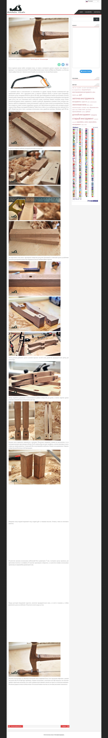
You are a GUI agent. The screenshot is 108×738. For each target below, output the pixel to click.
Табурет (64, 726)
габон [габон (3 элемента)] (93, 92)
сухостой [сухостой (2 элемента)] (74, 122)
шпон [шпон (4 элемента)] (86, 122)
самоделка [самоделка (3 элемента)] (94, 114)
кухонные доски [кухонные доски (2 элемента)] (93, 101)
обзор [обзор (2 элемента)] (88, 107)
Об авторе (88, 12)
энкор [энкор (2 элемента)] (82, 124)
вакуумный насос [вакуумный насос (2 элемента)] (77, 89)
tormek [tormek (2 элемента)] (96, 87)
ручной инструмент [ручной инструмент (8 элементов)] (81, 114)
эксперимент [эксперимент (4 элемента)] (76, 124)
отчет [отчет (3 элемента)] (83, 109)
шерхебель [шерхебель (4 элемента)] (80, 122)
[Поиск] (96, 19)
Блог (81, 12)
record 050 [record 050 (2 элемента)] (79, 87)
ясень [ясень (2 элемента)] (85, 124)
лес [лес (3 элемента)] (88, 105)
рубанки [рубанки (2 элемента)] (83, 111)
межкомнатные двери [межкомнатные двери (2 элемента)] (76, 107)
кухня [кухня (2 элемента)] (88, 101)
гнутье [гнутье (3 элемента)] (74, 95)
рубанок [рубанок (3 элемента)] (88, 111)
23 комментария (44, 59)
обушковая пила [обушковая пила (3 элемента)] (94, 107)
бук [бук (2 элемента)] (73, 89)
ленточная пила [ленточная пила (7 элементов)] (79, 104)
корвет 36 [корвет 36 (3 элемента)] (84, 101)
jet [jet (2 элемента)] (75, 87)
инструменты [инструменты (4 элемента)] (76, 101)
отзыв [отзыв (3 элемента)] (79, 109)
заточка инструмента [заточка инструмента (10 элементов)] (83, 98)
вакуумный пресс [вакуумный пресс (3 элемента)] (86, 89)
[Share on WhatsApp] (59, 64)
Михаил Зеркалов (35, 59)
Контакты (97, 12)
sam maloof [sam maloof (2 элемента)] (84, 87)
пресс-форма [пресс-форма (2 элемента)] (88, 109)
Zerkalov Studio (85, 71)
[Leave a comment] (67, 64)
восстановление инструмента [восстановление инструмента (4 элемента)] (82, 92)
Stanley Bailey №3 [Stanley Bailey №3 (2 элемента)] (90, 87)
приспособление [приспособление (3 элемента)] (76, 111)
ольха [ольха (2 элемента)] (76, 109)
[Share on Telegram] (63, 64)
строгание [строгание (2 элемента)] (96, 118)
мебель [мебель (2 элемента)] (91, 104)
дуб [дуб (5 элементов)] (80, 95)
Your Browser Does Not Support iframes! (85, 47)
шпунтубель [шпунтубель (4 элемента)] (92, 122)
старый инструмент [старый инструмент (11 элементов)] (83, 118)
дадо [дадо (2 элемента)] (77, 95)
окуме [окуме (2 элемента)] (73, 109)
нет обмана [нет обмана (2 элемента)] (84, 107)
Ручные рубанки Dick (16, 726)
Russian (89, 1)
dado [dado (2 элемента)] (73, 87)
